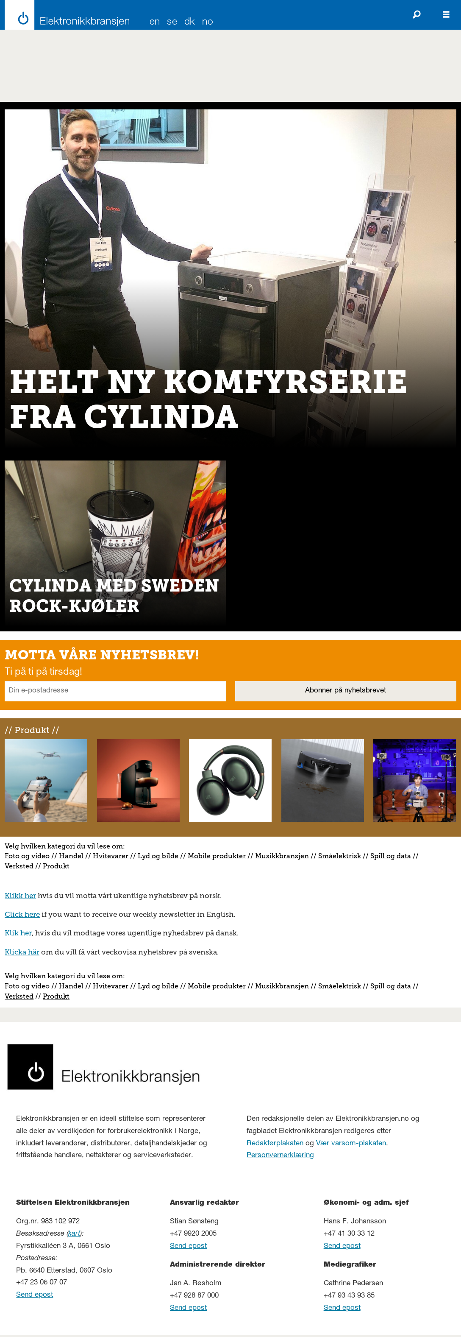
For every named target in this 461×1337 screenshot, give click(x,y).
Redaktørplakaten (275, 1143)
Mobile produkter (217, 856)
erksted (21, 866)
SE (172, 23)
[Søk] (416, 15)
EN (155, 23)
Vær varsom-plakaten (351, 1143)
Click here (22, 914)
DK (189, 23)
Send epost (34, 1295)
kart (74, 1234)
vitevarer (113, 856)
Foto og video (27, 856)
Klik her (18, 933)
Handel (71, 856)
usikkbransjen (285, 856)
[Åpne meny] (446, 14)
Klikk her (20, 895)
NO (207, 23)
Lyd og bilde (158, 856)
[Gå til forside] (64, 15)
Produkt (56, 866)
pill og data (392, 856)
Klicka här (22, 952)
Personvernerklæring (280, 1155)
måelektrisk (341, 856)
